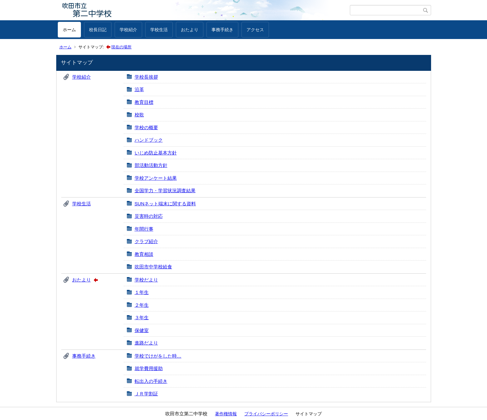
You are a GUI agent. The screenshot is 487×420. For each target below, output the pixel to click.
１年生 (142, 292)
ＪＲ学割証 (146, 393)
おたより (189, 29)
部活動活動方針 (151, 165)
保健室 (142, 330)
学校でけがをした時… (158, 356)
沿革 (139, 89)
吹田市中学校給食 (153, 266)
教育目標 (144, 102)
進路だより (146, 342)
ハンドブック (149, 140)
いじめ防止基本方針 (156, 152)
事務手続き (222, 29)
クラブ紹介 (146, 241)
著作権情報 (226, 413)
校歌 (139, 114)
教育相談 (144, 254)
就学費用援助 (149, 368)
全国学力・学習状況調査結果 (165, 190)
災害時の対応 (149, 216)
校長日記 (98, 29)
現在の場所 (121, 47)
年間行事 (144, 229)
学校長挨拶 (146, 77)
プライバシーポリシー (266, 413)
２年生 (142, 305)
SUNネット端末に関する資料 (165, 203)
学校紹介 (128, 29)
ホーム (69, 29)
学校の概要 (146, 127)
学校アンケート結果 (156, 178)
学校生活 (159, 29)
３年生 (142, 317)
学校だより (146, 279)
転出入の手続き (151, 381)
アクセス (255, 29)
